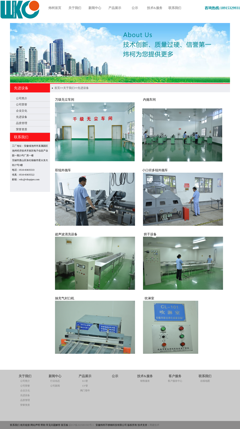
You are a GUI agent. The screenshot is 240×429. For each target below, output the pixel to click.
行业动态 (55, 381)
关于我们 (68, 87)
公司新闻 (55, 385)
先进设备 (21, 88)
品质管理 (21, 123)
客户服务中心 (175, 381)
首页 (57, 87)
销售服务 (145, 381)
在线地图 (205, 381)
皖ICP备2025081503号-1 (81, 425)
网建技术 (154, 425)
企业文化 (21, 110)
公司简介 (21, 98)
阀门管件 (85, 390)
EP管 (85, 385)
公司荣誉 (21, 104)
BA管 (85, 381)
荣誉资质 (21, 129)
